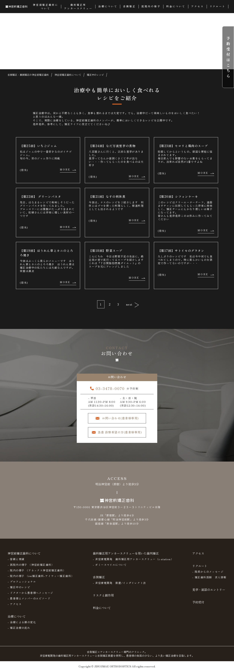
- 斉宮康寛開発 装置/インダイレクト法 (119, 583)
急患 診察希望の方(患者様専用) (120, 432)
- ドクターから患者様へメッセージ (30, 592)
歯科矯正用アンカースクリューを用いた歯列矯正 (126, 553)
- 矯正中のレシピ (19, 587)
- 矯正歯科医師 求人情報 (209, 577)
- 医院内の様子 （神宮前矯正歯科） (31, 564)
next (129, 304)
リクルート (199, 565)
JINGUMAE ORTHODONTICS (112, 666)
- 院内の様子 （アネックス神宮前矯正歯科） (37, 570)
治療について (17, 616)
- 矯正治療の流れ (19, 627)
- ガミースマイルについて (110, 564)
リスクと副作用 (103, 595)
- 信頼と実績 (16, 559)
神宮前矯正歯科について (24, 553)
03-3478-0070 (110, 388)
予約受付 (198, 602)
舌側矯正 (99, 577)
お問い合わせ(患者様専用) (120, 418)
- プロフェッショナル (22, 581)
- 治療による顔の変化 (22, 622)
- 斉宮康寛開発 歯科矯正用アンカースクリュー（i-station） (133, 559)
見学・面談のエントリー (208, 589)
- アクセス (15, 604)
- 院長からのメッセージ (208, 571)
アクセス (198, 553)
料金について (102, 607)
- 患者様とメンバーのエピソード (29, 598)
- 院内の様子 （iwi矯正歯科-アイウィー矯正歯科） (41, 576)
